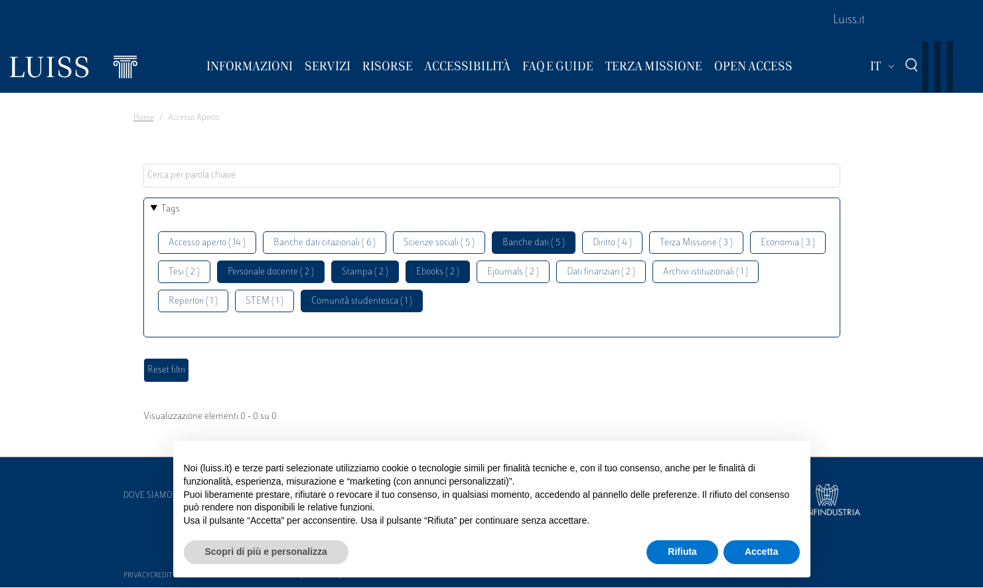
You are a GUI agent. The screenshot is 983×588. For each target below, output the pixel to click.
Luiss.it (849, 21)
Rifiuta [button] (682, 551)
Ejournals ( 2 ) (513, 272)
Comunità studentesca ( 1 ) (361, 301)
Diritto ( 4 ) (612, 243)
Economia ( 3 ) (788, 243)
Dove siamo (148, 496)
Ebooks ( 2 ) (437, 272)
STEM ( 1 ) (264, 301)
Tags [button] (170, 209)
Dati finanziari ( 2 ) (601, 272)
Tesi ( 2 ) (184, 272)
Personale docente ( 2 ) (271, 272)
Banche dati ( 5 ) (533, 243)
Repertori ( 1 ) (193, 301)
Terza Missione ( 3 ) (696, 243)
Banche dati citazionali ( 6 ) (324, 243)
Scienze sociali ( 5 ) (439, 243)
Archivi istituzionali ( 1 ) (705, 272)
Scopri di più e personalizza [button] (266, 551)
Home (143, 118)
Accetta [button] (762, 551)
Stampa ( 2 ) (365, 272)
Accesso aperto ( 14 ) (207, 243)
